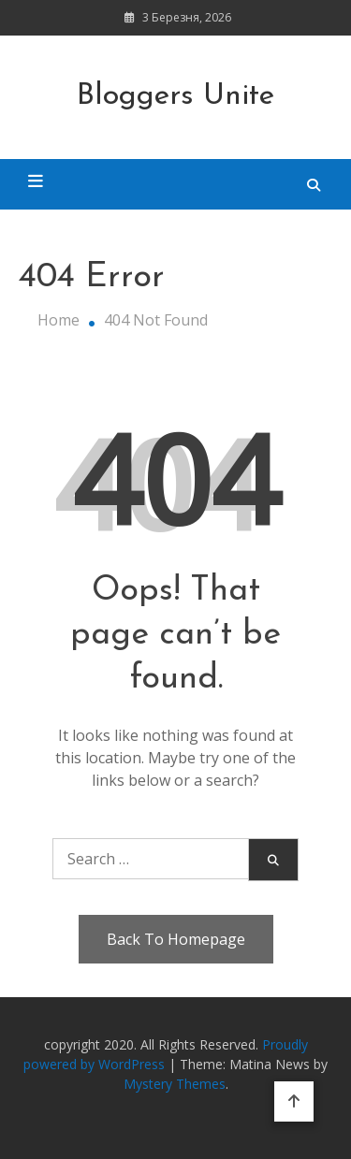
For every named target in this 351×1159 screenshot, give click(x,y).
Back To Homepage (176, 939)
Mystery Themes (175, 1084)
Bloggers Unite (175, 96)
